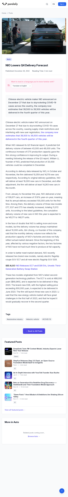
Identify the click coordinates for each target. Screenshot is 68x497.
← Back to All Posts (34, 325)
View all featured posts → (15, 404)
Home (4, 13)
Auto (9, 59)
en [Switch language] (54, 4)
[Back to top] (61, 490)
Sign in (62, 4)
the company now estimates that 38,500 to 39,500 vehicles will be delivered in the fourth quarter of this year (32, 129)
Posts (11, 13)
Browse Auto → (34, 430)
